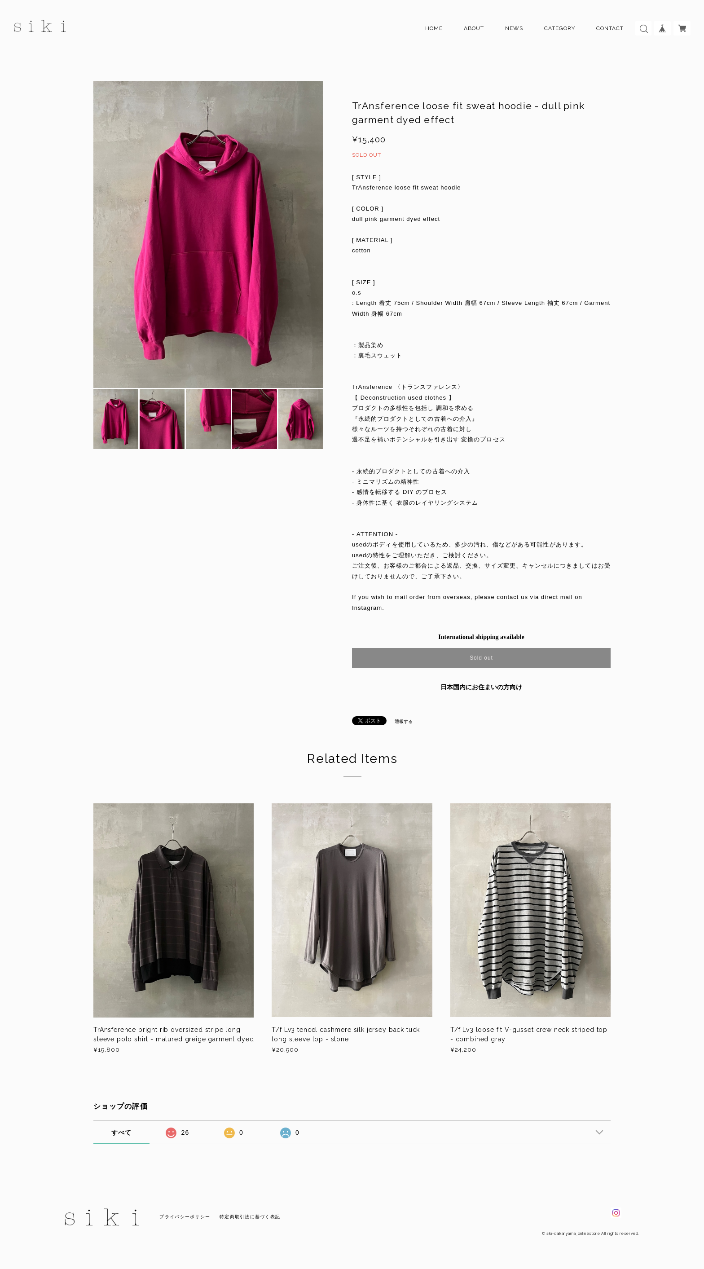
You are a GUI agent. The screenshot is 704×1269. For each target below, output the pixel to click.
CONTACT (610, 28)
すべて (121, 1132)
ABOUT (474, 28)
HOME (434, 28)
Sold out (481, 658)
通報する (404, 721)
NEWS (514, 28)
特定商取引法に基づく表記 (250, 1216)
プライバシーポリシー (184, 1216)
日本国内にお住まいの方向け (481, 687)
